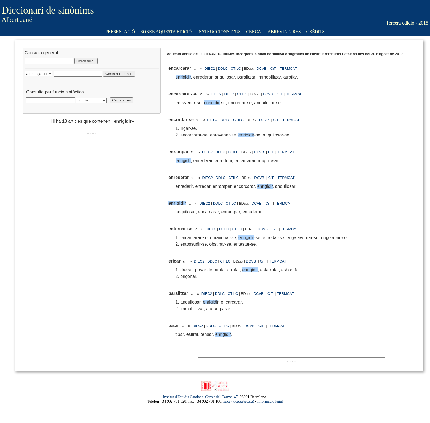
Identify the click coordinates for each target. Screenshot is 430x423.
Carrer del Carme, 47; (222, 397)
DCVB (261, 68)
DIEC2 (210, 68)
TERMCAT (288, 68)
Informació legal (270, 401)
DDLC (222, 68)
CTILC (235, 68)
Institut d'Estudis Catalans (183, 397)
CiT (273, 68)
